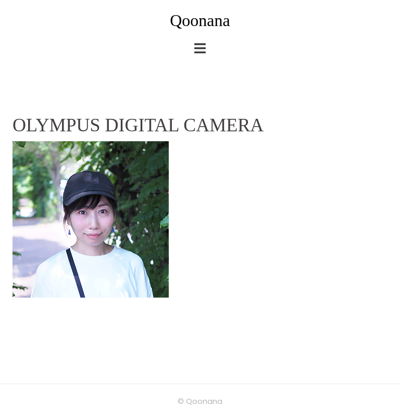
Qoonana (200, 20)
